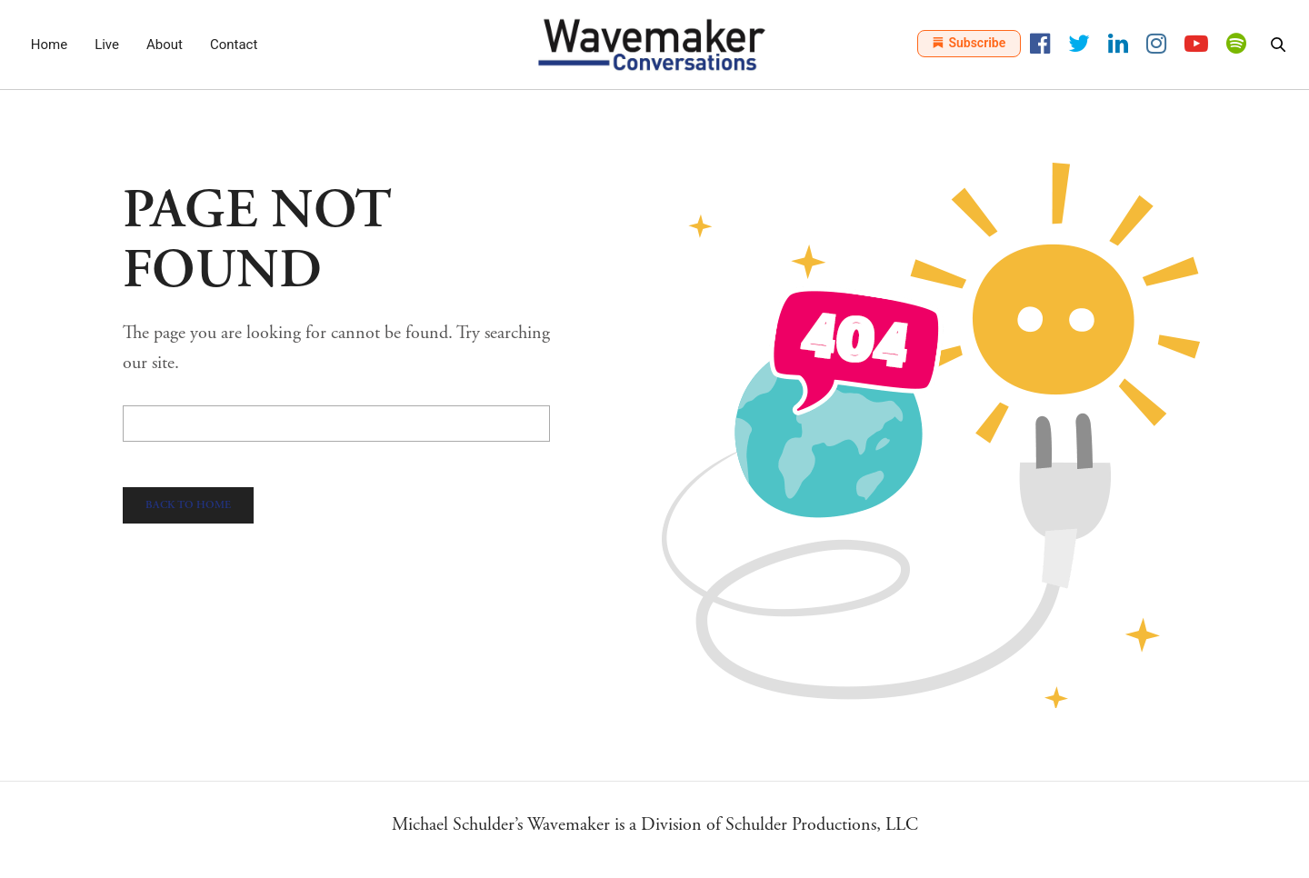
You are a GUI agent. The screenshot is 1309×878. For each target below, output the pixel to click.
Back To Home (188, 505)
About (164, 44)
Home (49, 44)
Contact (233, 44)
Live (107, 44)
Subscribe (969, 42)
